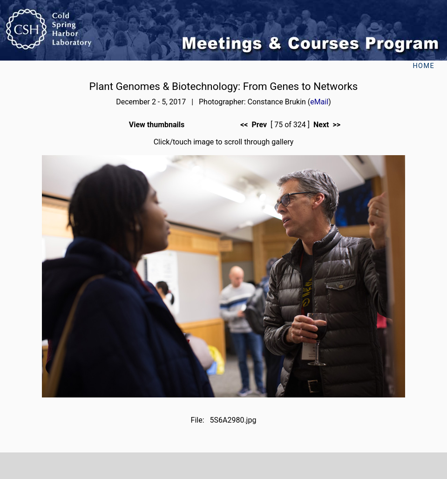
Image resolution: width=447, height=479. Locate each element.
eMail (319, 101)
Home (423, 66)
